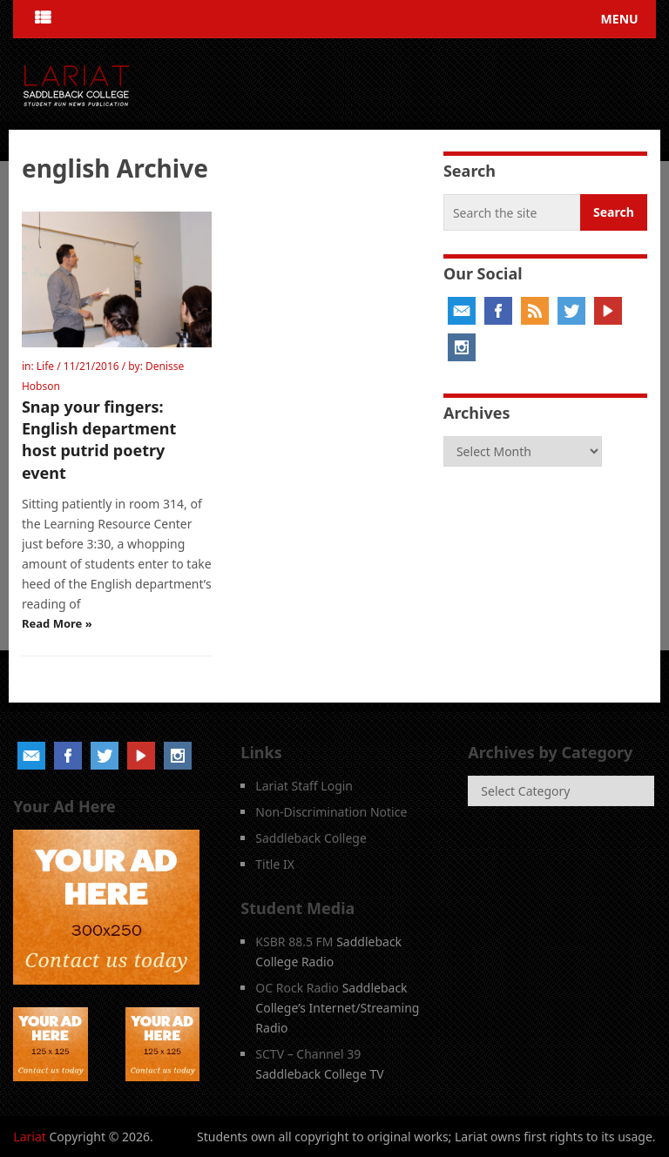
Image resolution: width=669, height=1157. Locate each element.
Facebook (498, 311)
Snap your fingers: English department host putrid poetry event (99, 439)
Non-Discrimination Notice (331, 812)
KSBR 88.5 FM (294, 941)
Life (45, 366)
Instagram (462, 347)
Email (462, 311)
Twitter (571, 311)
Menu (620, 18)
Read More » (57, 623)
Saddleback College (311, 838)
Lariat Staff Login (304, 785)
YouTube (608, 311)
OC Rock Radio (297, 987)
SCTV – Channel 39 (308, 1054)
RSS (535, 311)
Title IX (274, 864)
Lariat (29, 1136)
